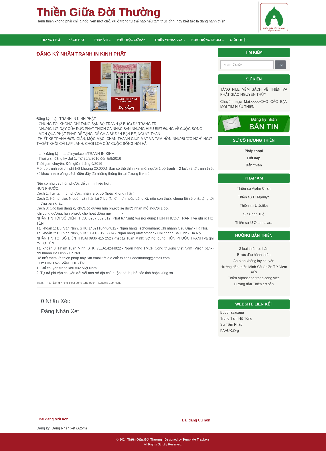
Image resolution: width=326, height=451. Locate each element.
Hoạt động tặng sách (82, 282)
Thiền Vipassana (168, 40)
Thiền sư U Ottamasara (254, 223)
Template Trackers (196, 439)
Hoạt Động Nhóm (57, 282)
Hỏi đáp (253, 158)
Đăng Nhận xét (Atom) (69, 428)
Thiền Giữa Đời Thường (98, 12)
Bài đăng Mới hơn (54, 419)
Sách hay (77, 40)
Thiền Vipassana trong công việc (253, 278)
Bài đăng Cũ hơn (196, 420)
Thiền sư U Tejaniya (253, 197)
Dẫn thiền (254, 165)
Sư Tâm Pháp (231, 324)
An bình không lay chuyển (253, 261)
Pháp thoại (254, 151)
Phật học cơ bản (131, 40)
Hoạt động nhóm (206, 40)
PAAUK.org (229, 331)
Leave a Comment (109, 282)
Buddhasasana (232, 312)
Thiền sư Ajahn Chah (254, 188)
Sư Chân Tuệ (254, 214)
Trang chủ (50, 40)
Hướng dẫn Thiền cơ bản (254, 284)
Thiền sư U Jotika (254, 206)
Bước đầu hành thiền (253, 255)
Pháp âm (101, 40)
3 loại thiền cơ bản (253, 249)
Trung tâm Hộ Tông (236, 318)
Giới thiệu (239, 40)
